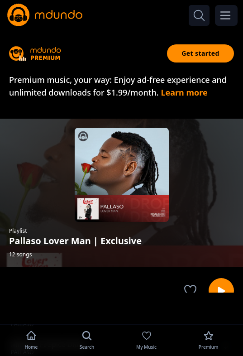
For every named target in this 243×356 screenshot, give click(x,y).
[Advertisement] (121, 307)
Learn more (184, 92)
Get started (200, 53)
